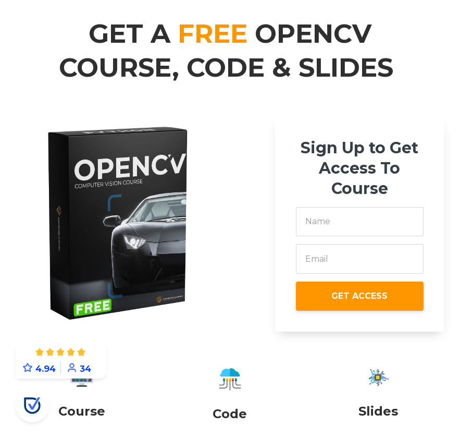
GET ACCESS (359, 296)
